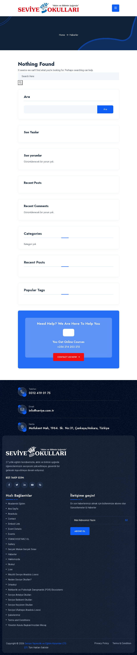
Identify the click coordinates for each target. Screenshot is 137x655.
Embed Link (14, 524)
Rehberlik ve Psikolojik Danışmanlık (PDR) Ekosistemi (35, 590)
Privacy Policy (101, 643)
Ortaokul (12, 584)
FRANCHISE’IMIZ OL (18, 539)
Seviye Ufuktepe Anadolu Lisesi (24, 610)
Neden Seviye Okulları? (20, 579)
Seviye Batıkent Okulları (20, 600)
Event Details (15, 529)
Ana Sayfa (13, 509)
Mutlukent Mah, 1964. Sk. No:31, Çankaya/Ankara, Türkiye (69, 428)
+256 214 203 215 (68, 347)
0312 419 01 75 (39, 393)
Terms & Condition (122, 643)
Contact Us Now (68, 357)
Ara (27, 97)
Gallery (11, 544)
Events (11, 534)
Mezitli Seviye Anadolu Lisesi (23, 574)
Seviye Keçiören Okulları (20, 605)
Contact (12, 519)
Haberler (12, 554)
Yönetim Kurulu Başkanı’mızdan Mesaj (27, 625)
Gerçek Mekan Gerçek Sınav (22, 549)
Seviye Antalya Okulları (19, 595)
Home (62, 35)
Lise (10, 569)
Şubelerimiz (14, 615)
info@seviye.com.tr (41, 411)
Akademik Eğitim (16, 503)
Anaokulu (12, 514)
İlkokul (11, 564)
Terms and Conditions (19, 620)
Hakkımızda (14, 559)
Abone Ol (80, 531)
